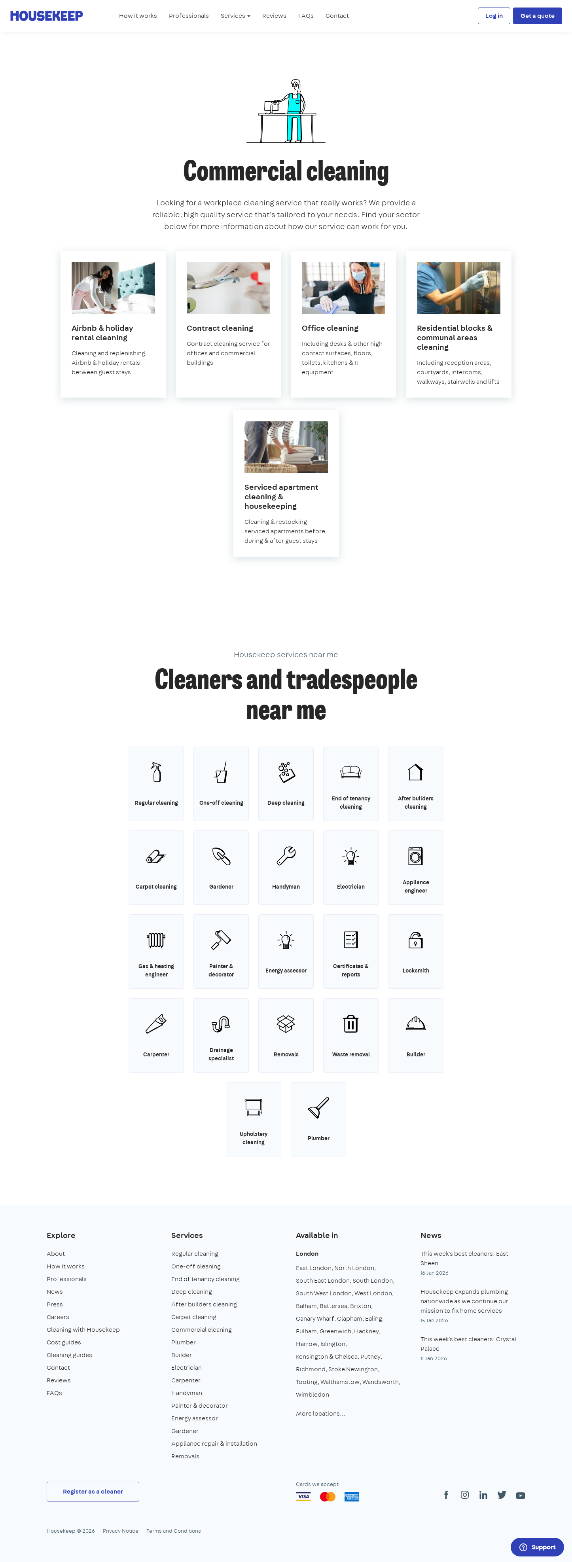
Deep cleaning (191, 1291)
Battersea (333, 1306)
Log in (494, 15)
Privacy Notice (120, 1530)
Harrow (307, 1344)
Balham (306, 1306)
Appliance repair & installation (214, 1443)
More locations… (320, 1413)
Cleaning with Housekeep (83, 1329)
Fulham (306, 1331)
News (55, 1291)
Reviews (274, 15)
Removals (185, 1456)
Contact (337, 15)
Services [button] (235, 15)
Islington (332, 1344)
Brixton (360, 1306)
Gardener (185, 1431)
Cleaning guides (69, 1355)
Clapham (349, 1318)
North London (354, 1268)
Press (55, 1304)
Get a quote (538, 15)
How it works (138, 15)
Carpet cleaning (193, 1317)
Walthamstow (340, 1382)
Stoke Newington (353, 1369)
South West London (324, 1293)
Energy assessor (194, 1418)
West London (373, 1293)
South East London (323, 1280)
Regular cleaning (194, 1253)
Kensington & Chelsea (327, 1356)
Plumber (183, 1342)
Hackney (366, 1331)
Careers (58, 1317)
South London (372, 1280)
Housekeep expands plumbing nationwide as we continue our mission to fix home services (464, 1301)
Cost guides (64, 1342)
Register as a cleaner (93, 1491)
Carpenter (186, 1380)
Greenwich (335, 1331)
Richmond (311, 1369)
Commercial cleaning (201, 1329)
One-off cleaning (196, 1266)
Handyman (186, 1393)
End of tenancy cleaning (205, 1279)
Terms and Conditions (173, 1530)
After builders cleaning (204, 1304)
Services (187, 1235)
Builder (181, 1355)
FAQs (306, 15)
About (56, 1253)
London (307, 1253)
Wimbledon (312, 1394)
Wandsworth (380, 1382)
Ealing (373, 1318)
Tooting (307, 1382)
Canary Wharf (315, 1318)
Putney (370, 1356)
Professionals (189, 15)
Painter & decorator (199, 1405)
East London (313, 1268)
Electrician (186, 1367)
